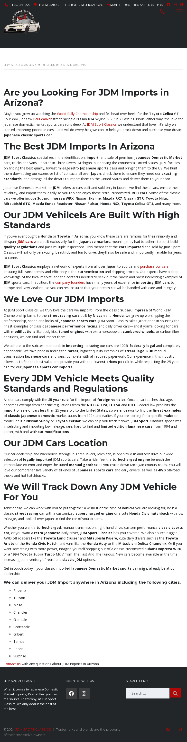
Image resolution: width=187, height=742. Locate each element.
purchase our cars (154, 266)
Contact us (12, 664)
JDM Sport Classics (102, 124)
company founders (70, 282)
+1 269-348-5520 (20, 5)
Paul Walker (42, 119)
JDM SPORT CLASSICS (33, 729)
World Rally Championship (77, 113)
